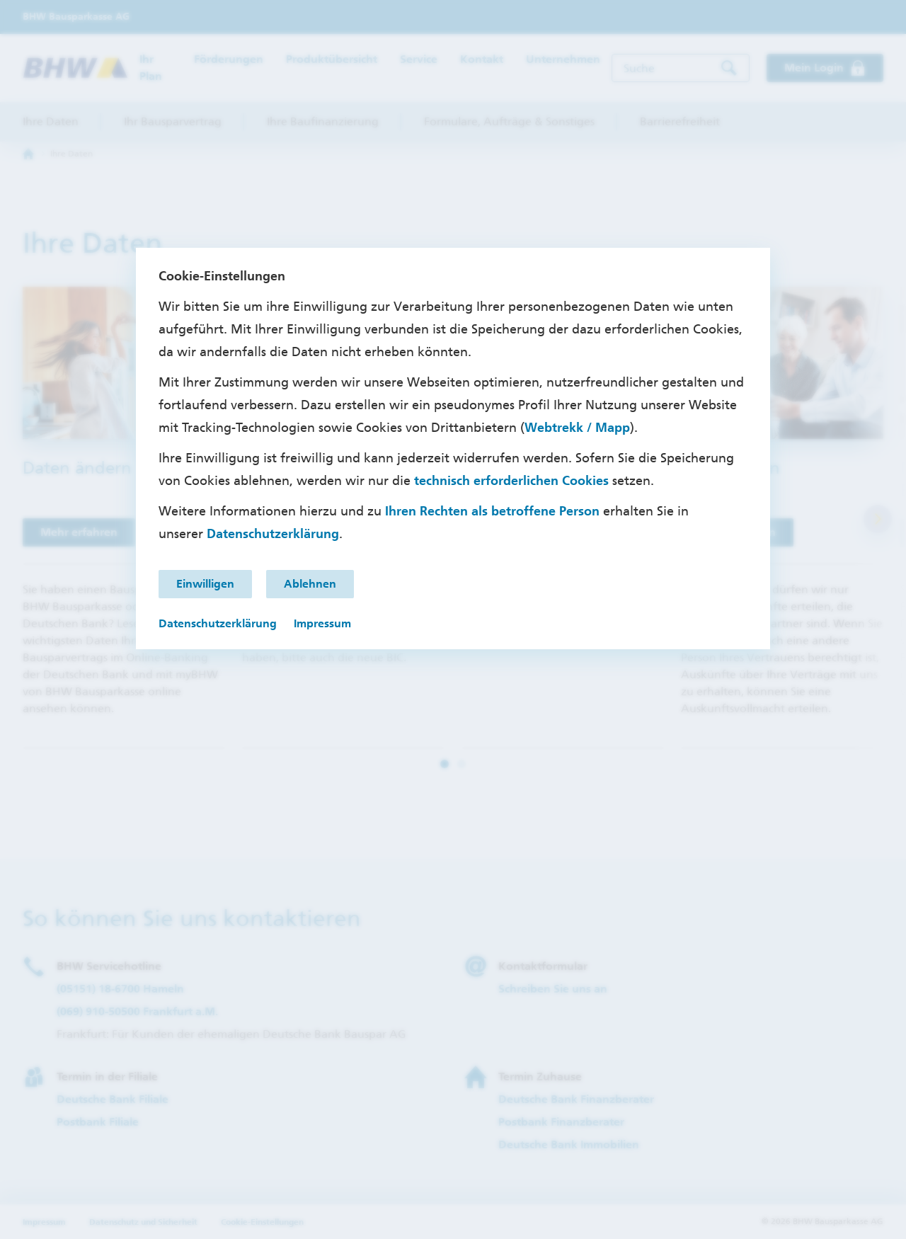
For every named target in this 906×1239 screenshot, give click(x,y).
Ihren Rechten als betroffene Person (492, 511)
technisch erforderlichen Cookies (511, 481)
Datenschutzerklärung (273, 534)
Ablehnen (310, 583)
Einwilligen (205, 583)
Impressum (322, 623)
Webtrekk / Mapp (577, 427)
